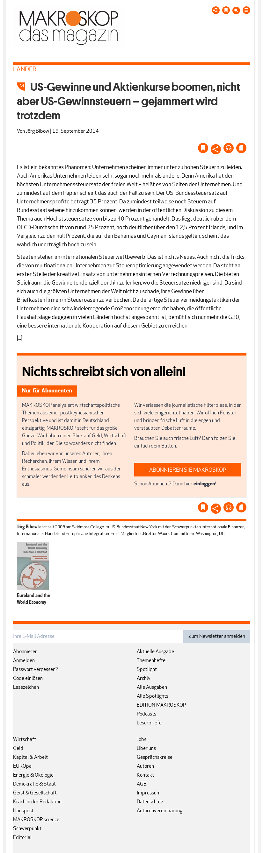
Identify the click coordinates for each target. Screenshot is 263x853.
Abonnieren (25, 651)
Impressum (149, 793)
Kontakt (145, 775)
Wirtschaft (24, 739)
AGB (142, 784)
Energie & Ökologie (33, 775)
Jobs (141, 739)
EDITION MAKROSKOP (161, 705)
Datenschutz (150, 802)
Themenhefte (151, 660)
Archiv (143, 678)
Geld (18, 748)
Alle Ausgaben (152, 687)
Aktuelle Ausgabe (155, 651)
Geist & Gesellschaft (35, 793)
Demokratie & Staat (34, 784)
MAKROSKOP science (36, 819)
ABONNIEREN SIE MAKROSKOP (187, 470)
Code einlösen (28, 678)
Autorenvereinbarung (159, 811)
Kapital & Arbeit (30, 757)
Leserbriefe (149, 723)
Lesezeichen (26, 687)
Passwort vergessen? (35, 669)
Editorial (22, 837)
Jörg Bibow (37, 131)
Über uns (146, 748)
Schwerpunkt (27, 828)
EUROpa (22, 766)
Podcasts (146, 714)
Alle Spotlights (152, 696)
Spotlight (147, 669)
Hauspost (23, 811)
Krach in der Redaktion (37, 802)
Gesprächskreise (154, 757)
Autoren (145, 766)
